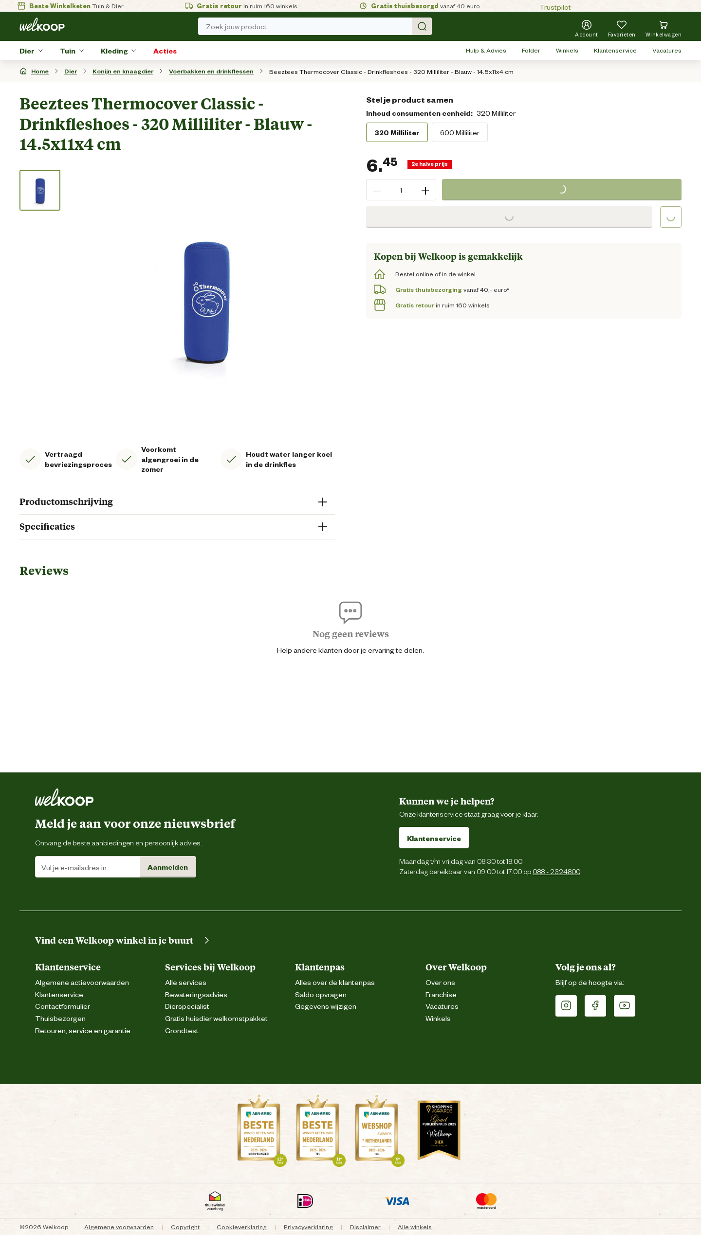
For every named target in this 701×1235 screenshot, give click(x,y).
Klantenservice (615, 50)
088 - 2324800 (556, 871)
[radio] (397, 132)
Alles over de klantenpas (335, 981)
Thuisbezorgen (60, 1017)
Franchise (441, 994)
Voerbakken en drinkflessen (211, 71)
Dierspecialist (187, 1005)
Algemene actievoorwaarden (82, 981)
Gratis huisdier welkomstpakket (216, 1017)
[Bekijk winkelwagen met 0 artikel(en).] (664, 28)
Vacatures (667, 50)
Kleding (114, 50)
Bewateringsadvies (196, 994)
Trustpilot (555, 6)
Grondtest (182, 1030)
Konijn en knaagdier (122, 71)
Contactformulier (62, 1005)
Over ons (440, 981)
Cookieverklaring (242, 1226)
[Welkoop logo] (42, 24)
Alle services (185, 981)
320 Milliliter (397, 132)
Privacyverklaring (308, 1226)
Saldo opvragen (321, 994)
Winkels (567, 50)
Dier (27, 50)
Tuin (67, 50)
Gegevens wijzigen (325, 1005)
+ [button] (425, 189)
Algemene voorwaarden (119, 1226)
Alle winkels (415, 1226)
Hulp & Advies (486, 50)
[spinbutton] (401, 189)
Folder (531, 50)
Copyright (185, 1226)
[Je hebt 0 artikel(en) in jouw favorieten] (622, 28)
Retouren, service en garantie (82, 1030)
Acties (165, 50)
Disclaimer (365, 1226)
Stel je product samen (409, 99)
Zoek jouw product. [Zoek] (319, 26)
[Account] (586, 28)
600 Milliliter (460, 132)
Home (40, 71)
